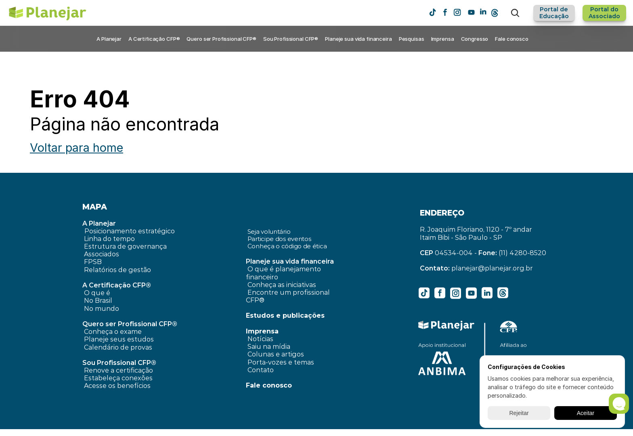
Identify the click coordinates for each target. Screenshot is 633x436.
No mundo (101, 308)
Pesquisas (411, 39)
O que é (97, 293)
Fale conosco (511, 39)
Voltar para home (76, 147)
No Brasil (98, 300)
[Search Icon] (515, 13)
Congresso (474, 39)
